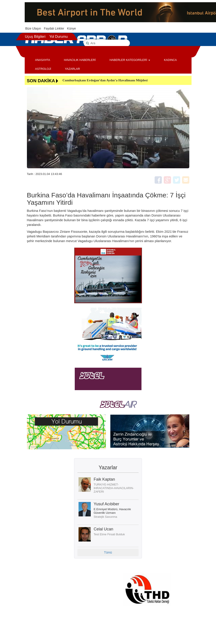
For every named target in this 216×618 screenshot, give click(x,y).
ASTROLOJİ (43, 68)
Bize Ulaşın (33, 28)
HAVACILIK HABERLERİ (80, 60)
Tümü (108, 552)
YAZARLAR (72, 68)
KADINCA (170, 60)
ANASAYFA (42, 60)
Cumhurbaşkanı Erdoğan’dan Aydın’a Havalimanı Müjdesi (105, 80)
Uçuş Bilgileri (35, 36)
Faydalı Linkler (54, 28)
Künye (71, 28)
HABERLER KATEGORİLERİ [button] (129, 60)
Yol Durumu (58, 36)
